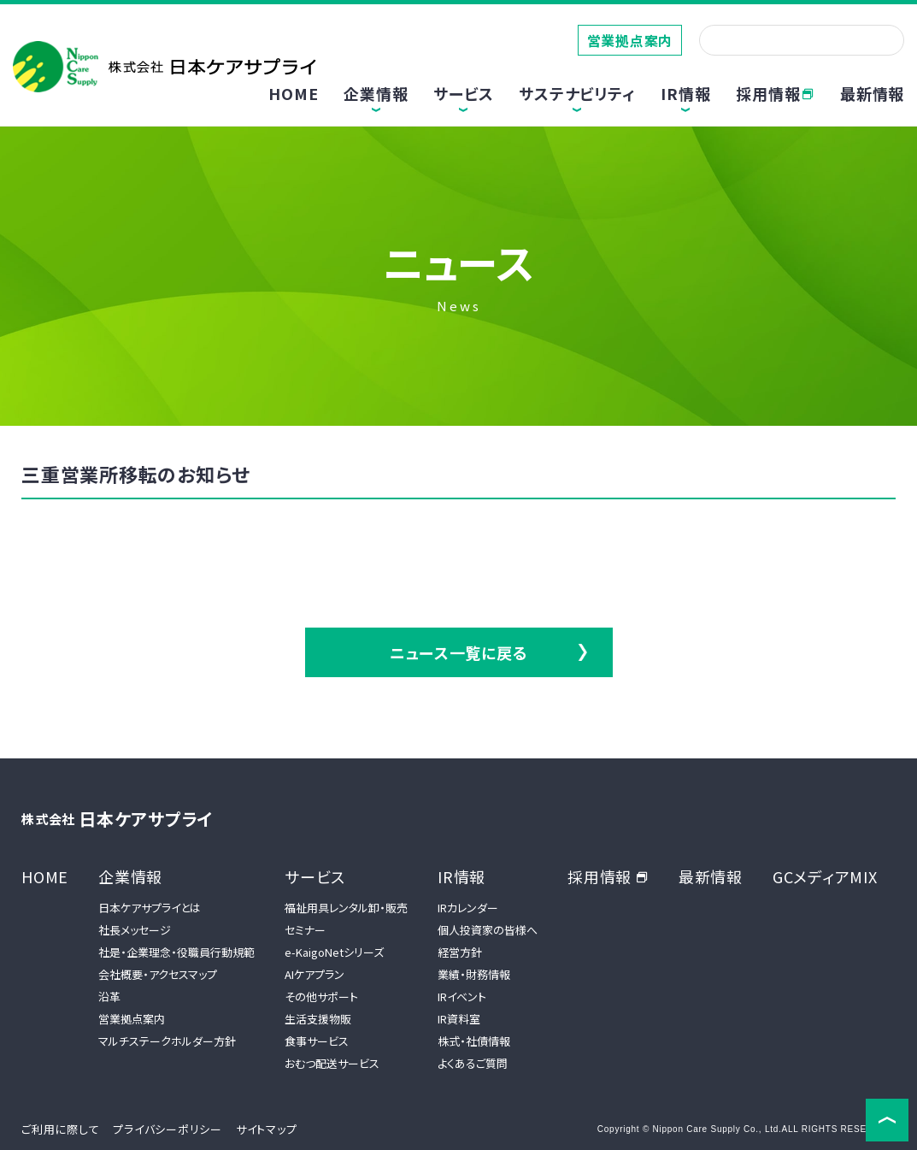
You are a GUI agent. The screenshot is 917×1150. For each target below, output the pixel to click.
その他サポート (321, 996)
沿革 (109, 996)
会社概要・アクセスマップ (157, 974)
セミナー (305, 930)
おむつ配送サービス (332, 1063)
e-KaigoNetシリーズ (334, 952)
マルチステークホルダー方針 (167, 1041)
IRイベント (462, 996)
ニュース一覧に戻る (459, 652)
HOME (293, 93)
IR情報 (461, 876)
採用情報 (775, 93)
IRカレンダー (468, 907)
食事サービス (317, 1041)
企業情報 (130, 876)
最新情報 (872, 93)
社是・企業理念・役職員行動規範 (176, 952)
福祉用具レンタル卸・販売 (346, 907)
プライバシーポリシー (167, 1129)
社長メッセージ (134, 930)
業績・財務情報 (474, 974)
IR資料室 (459, 1019)
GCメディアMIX (825, 876)
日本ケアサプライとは (149, 907)
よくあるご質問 (473, 1063)
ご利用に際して (60, 1129)
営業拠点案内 (630, 40)
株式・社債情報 (474, 1041)
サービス (315, 876)
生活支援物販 (318, 1019)
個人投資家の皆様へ (488, 930)
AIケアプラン (314, 974)
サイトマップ (266, 1129)
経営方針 (460, 952)
